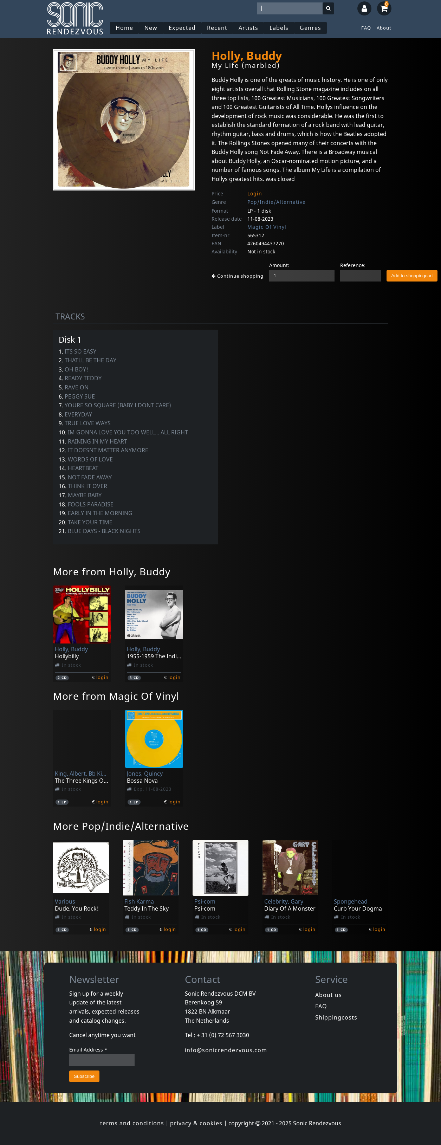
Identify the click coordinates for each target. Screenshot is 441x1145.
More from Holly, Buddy (111, 571)
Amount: (279, 265)
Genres (310, 28)
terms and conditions (132, 1123)
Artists (248, 28)
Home (124, 28)
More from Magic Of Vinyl (116, 696)
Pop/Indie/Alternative (276, 202)
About (384, 28)
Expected (182, 28)
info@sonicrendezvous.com (226, 1050)
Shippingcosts (336, 1017)
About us (328, 995)
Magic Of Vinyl (266, 227)
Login (254, 193)
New (150, 28)
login (102, 677)
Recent (217, 28)
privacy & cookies (196, 1123)
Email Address (88, 1049)
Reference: (352, 265)
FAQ (366, 28)
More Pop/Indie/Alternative (121, 826)
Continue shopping (238, 276)
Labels (279, 28)
